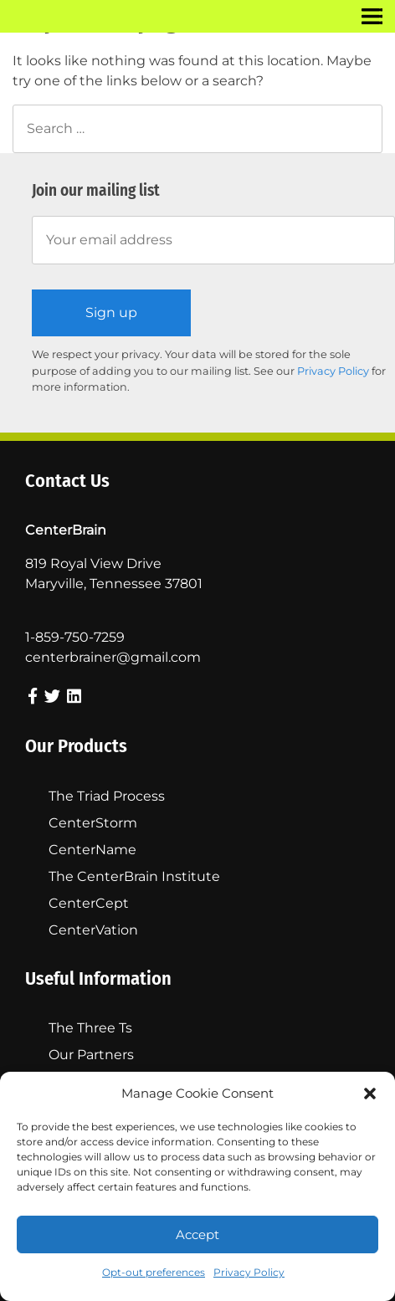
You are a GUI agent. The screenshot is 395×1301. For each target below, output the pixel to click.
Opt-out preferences (153, 1272)
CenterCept (89, 903)
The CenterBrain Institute (134, 876)
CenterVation (93, 930)
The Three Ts (90, 1028)
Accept (197, 1234)
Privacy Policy (249, 1272)
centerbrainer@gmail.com (113, 657)
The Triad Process (107, 796)
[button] (370, 1093)
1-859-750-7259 (75, 637)
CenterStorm (93, 823)
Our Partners (91, 1055)
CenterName (92, 850)
